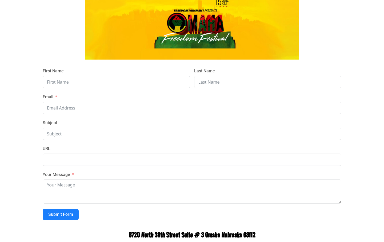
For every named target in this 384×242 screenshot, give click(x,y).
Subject (50, 122)
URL (46, 148)
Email (48, 96)
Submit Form (60, 214)
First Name (53, 70)
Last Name (204, 70)
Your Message (56, 174)
